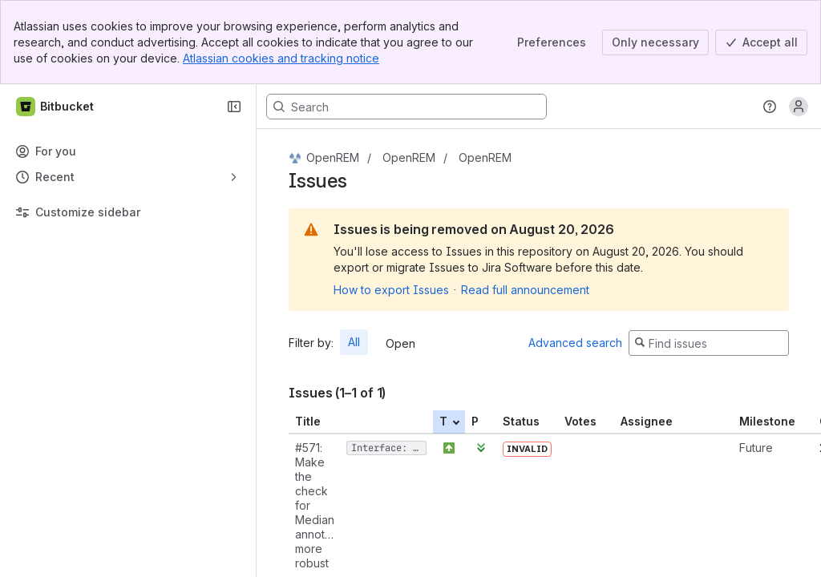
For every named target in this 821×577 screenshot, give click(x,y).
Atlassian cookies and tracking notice (281, 58)
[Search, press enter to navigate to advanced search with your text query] (406, 106)
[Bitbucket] (56, 106)
